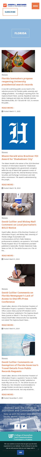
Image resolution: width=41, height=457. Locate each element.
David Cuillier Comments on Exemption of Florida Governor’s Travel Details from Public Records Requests (20, 367)
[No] (38, 449)
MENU (35, 6)
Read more (8, 108)
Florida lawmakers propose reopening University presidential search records (17, 81)
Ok (20, 452)
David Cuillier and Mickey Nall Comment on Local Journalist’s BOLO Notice (19, 224)
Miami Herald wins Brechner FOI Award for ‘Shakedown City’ (20, 157)
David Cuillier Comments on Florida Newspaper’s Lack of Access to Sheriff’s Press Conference (17, 297)
